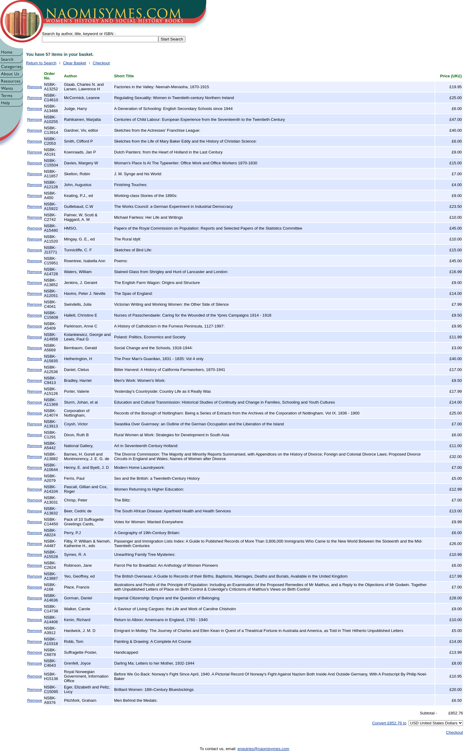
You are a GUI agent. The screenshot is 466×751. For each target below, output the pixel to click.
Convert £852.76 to (389, 723)
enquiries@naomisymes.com (263, 748)
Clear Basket (74, 63)
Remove (34, 87)
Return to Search (41, 63)
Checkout (101, 63)
